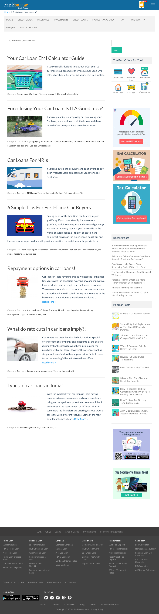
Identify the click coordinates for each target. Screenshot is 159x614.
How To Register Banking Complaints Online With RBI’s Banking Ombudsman (135, 391)
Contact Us (70, 604)
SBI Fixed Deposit (117, 544)
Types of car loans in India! (35, 385)
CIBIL (14, 582)
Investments (61, 19)
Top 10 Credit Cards (91, 563)
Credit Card (118, 77)
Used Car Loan (62, 565)
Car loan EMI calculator (68, 94)
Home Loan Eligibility (12, 567)
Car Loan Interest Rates (66, 561)
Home (7, 12)
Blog (82, 604)
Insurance (43, 19)
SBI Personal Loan (37, 544)
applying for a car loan (42, 141)
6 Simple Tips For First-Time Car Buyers (49, 207)
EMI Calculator (28, 27)
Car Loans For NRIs (27, 160)
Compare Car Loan (64, 544)
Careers (55, 604)
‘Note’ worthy (137, 19)
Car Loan (131, 92)
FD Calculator (141, 566)
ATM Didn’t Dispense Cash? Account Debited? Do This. (134, 412)
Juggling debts (72, 310)
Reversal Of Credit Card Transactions (132, 358)
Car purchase (33, 310)
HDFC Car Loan (63, 556)
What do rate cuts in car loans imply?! (46, 329)
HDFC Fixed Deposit (118, 548)
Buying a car (22, 94)
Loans (9, 19)
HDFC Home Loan (11, 548)
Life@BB (10, 27)
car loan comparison (59, 249)
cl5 (39, 314)
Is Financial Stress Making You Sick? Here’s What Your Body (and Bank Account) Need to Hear (129, 248)
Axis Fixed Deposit (117, 552)
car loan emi (50, 94)
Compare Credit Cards (92, 544)
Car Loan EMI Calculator (141, 560)
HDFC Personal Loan (38, 548)
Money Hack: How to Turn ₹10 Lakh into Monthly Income (129, 294)
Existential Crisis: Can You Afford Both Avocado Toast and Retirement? (130, 258)
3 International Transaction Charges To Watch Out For (133, 337)
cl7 (72, 371)
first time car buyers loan (25, 254)
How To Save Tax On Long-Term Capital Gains (133, 401)
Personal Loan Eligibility (35, 564)
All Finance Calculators (145, 570)
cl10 (81, 193)
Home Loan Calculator (145, 548)
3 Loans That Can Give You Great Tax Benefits (133, 379)
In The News (70, 582)
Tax (122, 19)
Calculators (144, 92)
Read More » (49, 301)
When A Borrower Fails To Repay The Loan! (133, 347)
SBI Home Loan (10, 544)
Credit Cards (25, 19)
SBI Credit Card (89, 552)
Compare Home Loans (13, 563)
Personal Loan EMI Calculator (143, 554)
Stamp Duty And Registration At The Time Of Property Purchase (135, 327)
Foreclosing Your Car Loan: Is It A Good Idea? (55, 108)
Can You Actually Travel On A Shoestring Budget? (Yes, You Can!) (128, 265)
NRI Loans (32, 193)
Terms (93, 604)
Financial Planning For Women (126, 287)
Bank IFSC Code (35, 582)
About (43, 604)
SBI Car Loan (61, 548)
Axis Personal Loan (37, 552)
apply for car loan (40, 249)
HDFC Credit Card (90, 548)
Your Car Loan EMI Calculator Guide (45, 58)
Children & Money (48, 310)
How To (61, 310)
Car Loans (33, 94)
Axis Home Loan (10, 552)
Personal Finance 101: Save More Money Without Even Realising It (128, 281)
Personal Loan (131, 78)
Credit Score (80, 19)
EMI (44, 314)
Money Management (104, 19)
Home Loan (118, 92)
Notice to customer (110, 604)
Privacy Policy (96, 609)
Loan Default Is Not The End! (134, 367)
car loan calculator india (85, 141)
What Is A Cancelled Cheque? (135, 313)
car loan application (63, 141)
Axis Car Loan (62, 552)
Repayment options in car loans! (41, 268)
